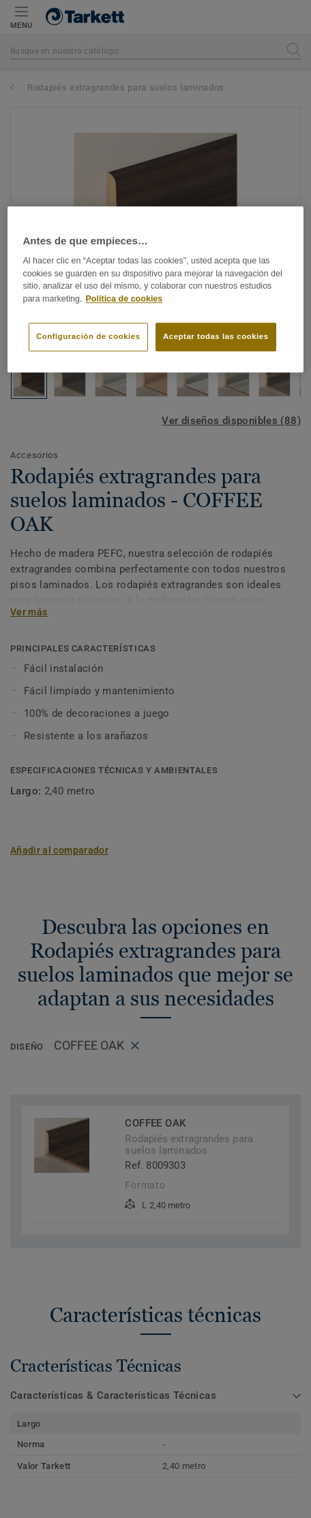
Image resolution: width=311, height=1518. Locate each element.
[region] (155, 289)
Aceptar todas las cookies (216, 336)
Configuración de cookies (88, 336)
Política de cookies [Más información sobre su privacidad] (123, 299)
